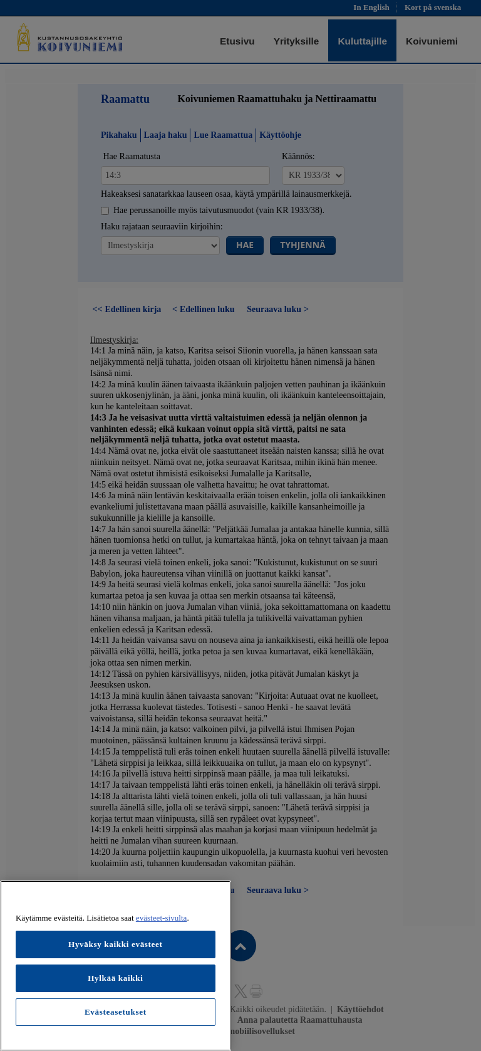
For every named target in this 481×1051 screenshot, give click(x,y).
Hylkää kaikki (115, 978)
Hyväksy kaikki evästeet (115, 944)
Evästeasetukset (116, 1012)
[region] (115, 966)
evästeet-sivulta (161, 918)
